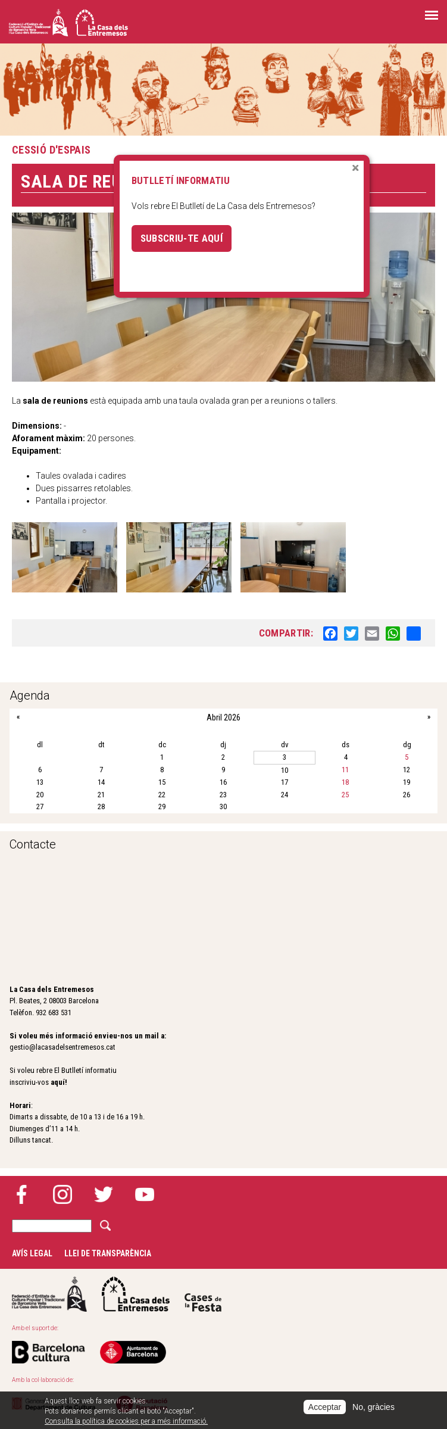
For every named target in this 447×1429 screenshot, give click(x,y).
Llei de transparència (107, 1253)
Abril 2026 (223, 717)
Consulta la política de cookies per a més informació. (126, 1421)
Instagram (62, 1194)
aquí (58, 1082)
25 (345, 794)
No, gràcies (373, 1407)
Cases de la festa (203, 1294)
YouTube (144, 1194)
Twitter (103, 1194)
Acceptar (324, 1407)
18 (345, 782)
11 (345, 769)
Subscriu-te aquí (181, 238)
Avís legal (32, 1253)
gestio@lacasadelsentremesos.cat (62, 1047)
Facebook (21, 1194)
